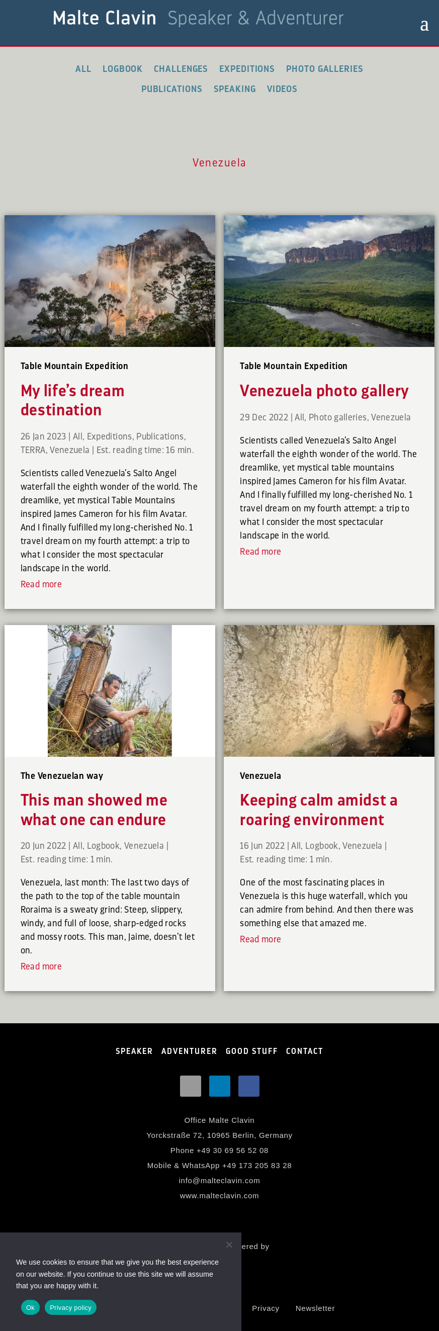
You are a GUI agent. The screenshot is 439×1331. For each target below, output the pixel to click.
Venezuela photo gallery (324, 391)
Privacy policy (71, 1307)
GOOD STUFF (252, 1051)
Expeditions (247, 68)
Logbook (123, 68)
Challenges (181, 68)
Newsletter (315, 1308)
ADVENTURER (189, 1051)
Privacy (265, 1308)
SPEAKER (134, 1051)
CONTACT (304, 1051)
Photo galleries (325, 68)
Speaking (235, 89)
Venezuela (70, 450)
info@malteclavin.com (219, 1180)
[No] (229, 1244)
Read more (41, 584)
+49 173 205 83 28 (257, 1165)
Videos (282, 89)
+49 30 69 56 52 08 (233, 1150)
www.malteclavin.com (219, 1195)
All (83, 68)
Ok (30, 1307)
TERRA (33, 450)
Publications (172, 89)
